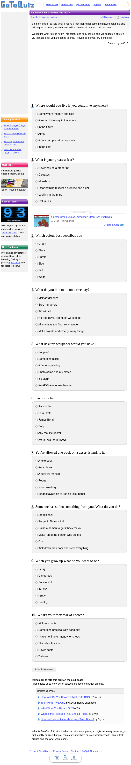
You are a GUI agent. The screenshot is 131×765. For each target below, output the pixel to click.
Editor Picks (111, 4)
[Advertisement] (80, 73)
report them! (14, 262)
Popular (97, 4)
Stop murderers (46, 304)
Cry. (39, 541)
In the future (44, 127)
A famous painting (47, 365)
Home (57, 758)
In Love (41, 589)
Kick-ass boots (45, 623)
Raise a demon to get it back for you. (59, 528)
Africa (40, 133)
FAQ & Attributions (91, 751)
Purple (40, 257)
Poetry (40, 480)
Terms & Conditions (40, 751)
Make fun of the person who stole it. (58, 534)
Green (40, 243)
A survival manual (47, 473)
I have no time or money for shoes (57, 636)
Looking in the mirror (49, 194)
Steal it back (44, 514)
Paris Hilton (43, 406)
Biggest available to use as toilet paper (60, 493)
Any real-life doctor (48, 433)
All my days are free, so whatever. (57, 324)
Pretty (40, 595)
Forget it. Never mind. (50, 521)
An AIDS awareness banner (53, 385)
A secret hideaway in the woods (56, 120)
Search (65, 758)
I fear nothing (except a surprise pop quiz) (62, 188)
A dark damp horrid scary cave (55, 140)
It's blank (42, 378)
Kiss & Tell (43, 311)
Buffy (40, 426)
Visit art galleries (47, 298)
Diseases (42, 174)
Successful (43, 582)
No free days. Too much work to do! (58, 317)
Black (40, 250)
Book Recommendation (46, 17)
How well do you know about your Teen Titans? (67, 719)
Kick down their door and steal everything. (62, 548)
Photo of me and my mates (53, 372)
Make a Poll (66, 4)
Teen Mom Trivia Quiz (53, 702)
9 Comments (108, 17)
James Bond (44, 419)
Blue (39, 263)
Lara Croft (43, 413)
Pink (39, 270)
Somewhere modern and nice (54, 113)
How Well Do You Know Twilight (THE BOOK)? (67, 697)
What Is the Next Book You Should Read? (64, 713)
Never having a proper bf (52, 167)
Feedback (124, 17)
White (40, 276)
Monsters (42, 181)
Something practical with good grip (57, 629)
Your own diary (45, 487)
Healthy (41, 602)
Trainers (41, 656)
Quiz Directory (83, 4)
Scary (40, 569)
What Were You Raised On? (57, 708)
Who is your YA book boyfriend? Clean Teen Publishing (83, 217)
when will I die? (9, 232)
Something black (47, 358)
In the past (43, 146)
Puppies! (42, 352)
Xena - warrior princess (51, 439)
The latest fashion (47, 643)
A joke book (43, 460)
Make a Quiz (52, 4)
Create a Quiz (112, 224)
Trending (74, 758)
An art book (43, 467)
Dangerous (43, 575)
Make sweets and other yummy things (59, 331)
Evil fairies (43, 201)
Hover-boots (44, 649)
